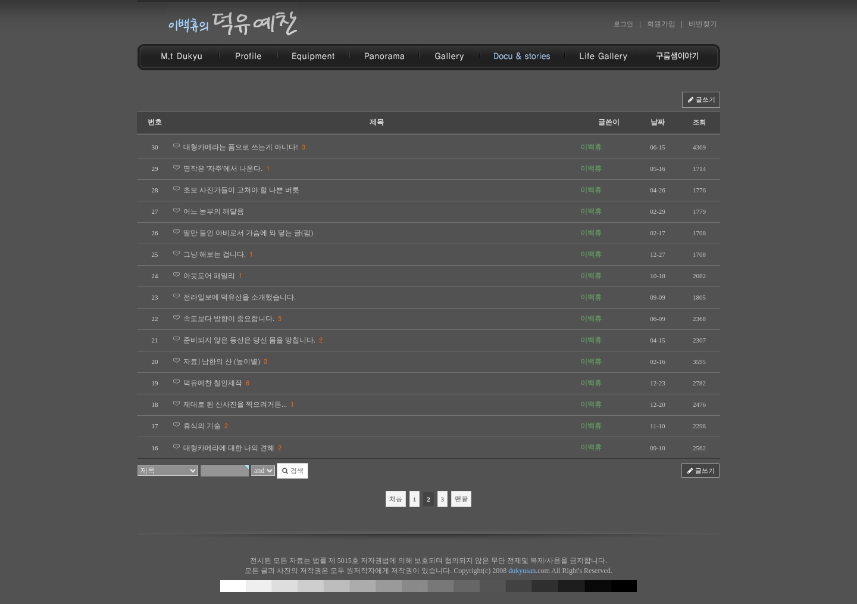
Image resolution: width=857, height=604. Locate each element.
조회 (699, 122)
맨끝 (461, 498)
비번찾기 (703, 24)
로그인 (623, 23)
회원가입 (661, 24)
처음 (395, 498)
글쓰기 (701, 99)
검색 (293, 470)
